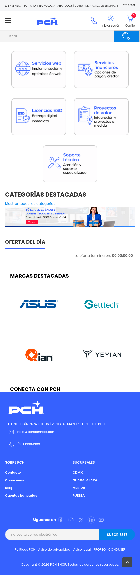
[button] (127, 562)
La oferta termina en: (93, 255)
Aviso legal (82, 549)
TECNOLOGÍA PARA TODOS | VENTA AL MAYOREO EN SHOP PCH (56, 424)
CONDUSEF (116, 549)
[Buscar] (127, 36)
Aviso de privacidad (54, 549)
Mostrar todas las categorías (30, 203)
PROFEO (99, 549)
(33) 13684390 (28, 444)
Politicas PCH (25, 549)
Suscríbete (117, 534)
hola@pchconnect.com (36, 431)
